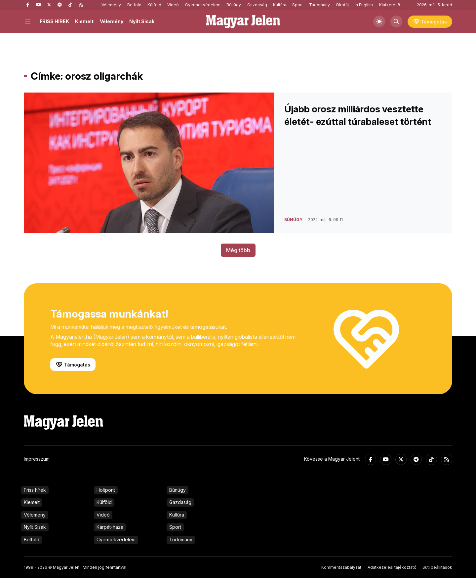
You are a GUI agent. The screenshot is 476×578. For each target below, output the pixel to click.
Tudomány (319, 4)
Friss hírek (35, 490)
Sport (297, 4)
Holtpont (106, 490)
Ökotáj (342, 4)
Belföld (134, 4)
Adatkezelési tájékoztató (392, 567)
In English (364, 4)
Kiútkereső (389, 4)
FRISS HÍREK (54, 21)
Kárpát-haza (110, 527)
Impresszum (37, 459)
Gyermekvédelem (202, 4)
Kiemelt (84, 21)
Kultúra (279, 4)
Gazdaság (257, 4)
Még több (238, 250)
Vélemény (111, 4)
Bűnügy (233, 4)
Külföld (154, 4)
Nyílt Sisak (141, 21)
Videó (173, 4)
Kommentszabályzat (341, 567)
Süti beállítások (437, 567)
